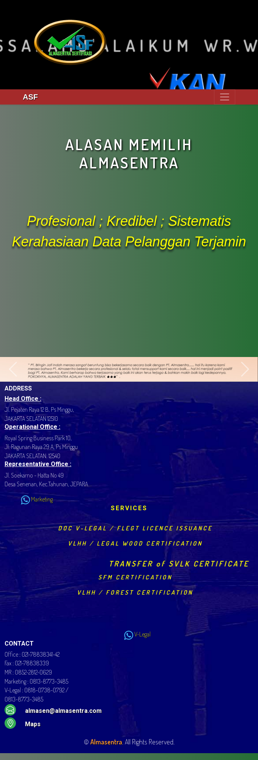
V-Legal (129, 634)
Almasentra (106, 742)
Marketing (29, 499)
